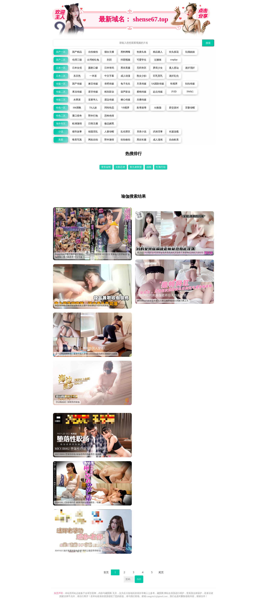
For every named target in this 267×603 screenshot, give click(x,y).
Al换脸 (157, 107)
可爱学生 (141, 60)
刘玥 (109, 60)
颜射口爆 (93, 68)
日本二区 (61, 76)
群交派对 (174, 107)
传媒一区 (61, 83)
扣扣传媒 (190, 83)
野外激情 (109, 139)
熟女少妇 (141, 76)
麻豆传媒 (93, 83)
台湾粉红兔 (93, 60)
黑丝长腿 (141, 139)
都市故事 (77, 131)
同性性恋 (109, 107)
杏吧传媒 (109, 83)
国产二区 (61, 60)
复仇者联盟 (136, 167)
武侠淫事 (158, 131)
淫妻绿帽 (190, 107)
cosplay (174, 59)
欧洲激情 (77, 123)
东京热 (77, 76)
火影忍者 (120, 167)
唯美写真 (77, 139)
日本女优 (77, 68)
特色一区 (61, 107)
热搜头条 (141, 52)
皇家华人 (93, 99)
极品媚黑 (109, 123)
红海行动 (161, 167)
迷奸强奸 (190, 68)
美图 (60, 139)
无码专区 (141, 68)
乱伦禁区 (125, 131)
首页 (106, 572)
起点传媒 (158, 91)
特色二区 (61, 115)
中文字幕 (109, 76)
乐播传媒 (141, 99)
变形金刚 (106, 167)
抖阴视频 (125, 60)
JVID (173, 91)
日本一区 (61, 68)
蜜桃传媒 (141, 91)
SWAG (190, 91)
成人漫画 (158, 139)
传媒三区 (61, 99)
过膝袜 (157, 60)
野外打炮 (93, 115)
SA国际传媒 (157, 83)
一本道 (93, 76)
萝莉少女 (158, 68)
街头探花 (174, 52)
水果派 (77, 99)
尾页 (161, 572)
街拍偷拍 (125, 139)
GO (139, 579)
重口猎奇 (77, 115)
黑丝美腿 (125, 68)
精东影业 (109, 91)
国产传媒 (77, 83)
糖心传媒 (125, 99)
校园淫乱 (93, 131)
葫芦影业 (125, 91)
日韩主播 (93, 123)
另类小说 (141, 131)
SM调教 (77, 107)
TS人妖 (93, 107)
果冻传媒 (77, 91)
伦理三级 (77, 60)
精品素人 (158, 52)
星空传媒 (93, 91)
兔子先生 (125, 83)
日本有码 (109, 68)
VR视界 (125, 107)
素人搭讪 (174, 68)
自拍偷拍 (93, 52)
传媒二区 (61, 91)
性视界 (173, 83)
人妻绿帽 (109, 131)
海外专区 (61, 123)
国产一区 (61, 52)
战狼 (149, 167)
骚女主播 (109, 52)
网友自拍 (93, 139)
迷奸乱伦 (174, 76)
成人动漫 (125, 76)
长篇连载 (174, 131)
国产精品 (77, 52)
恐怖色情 (109, 115)
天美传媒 (141, 83)
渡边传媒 (109, 99)
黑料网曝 (125, 52)
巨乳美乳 (158, 76)
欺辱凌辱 (141, 107)
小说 (60, 131)
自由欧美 (174, 139)
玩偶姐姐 (190, 52)
